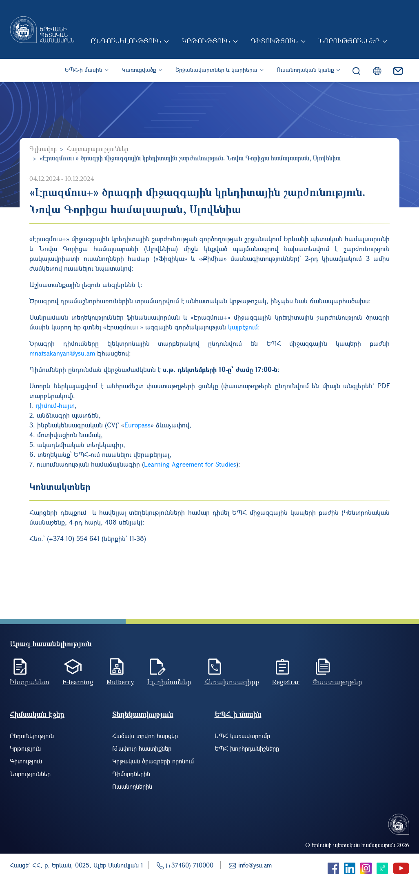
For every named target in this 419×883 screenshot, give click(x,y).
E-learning (77, 681)
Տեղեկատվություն (142, 714)
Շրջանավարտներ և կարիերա (216, 69)
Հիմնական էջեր (37, 714)
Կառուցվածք (139, 69)
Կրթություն (206, 40)
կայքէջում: (244, 327)
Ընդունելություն (126, 40)
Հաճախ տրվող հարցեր (145, 736)
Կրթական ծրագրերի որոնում (153, 761)
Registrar (285, 681)
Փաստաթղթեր (337, 681)
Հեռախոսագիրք (231, 681)
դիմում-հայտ (55, 405)
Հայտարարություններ (97, 149)
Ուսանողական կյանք (305, 69)
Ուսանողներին (132, 786)
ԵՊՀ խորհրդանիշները (247, 748)
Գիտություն (274, 40)
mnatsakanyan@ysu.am (62, 353)
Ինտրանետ (29, 681)
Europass (137, 424)
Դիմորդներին (131, 774)
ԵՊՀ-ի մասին (83, 69)
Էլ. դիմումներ (169, 681)
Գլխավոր (43, 149)
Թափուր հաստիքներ (141, 748)
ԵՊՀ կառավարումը (242, 736)
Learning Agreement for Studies (190, 464)
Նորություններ (349, 40)
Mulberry (120, 681)
